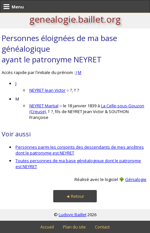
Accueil (47, 227)
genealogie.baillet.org (75, 19)
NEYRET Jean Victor (47, 90)
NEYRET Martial (43, 106)
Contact (102, 227)
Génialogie (135, 179)
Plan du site (74, 227)
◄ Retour (75, 196)
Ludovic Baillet (72, 214)
